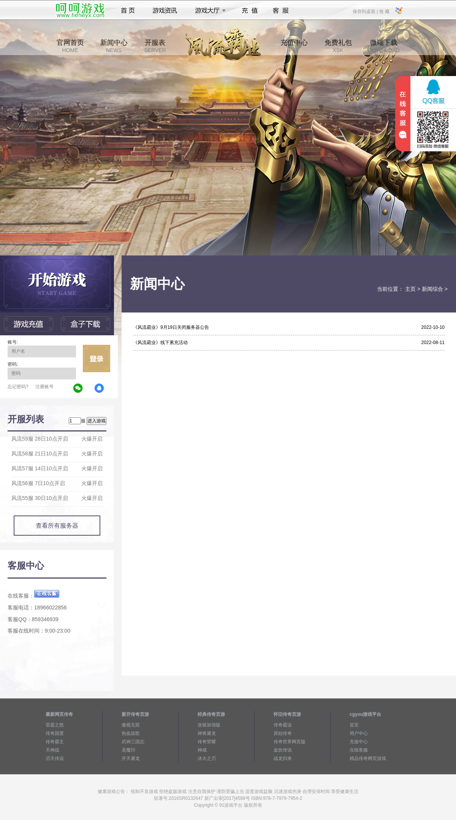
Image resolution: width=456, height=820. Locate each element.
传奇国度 (55, 733)
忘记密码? (18, 386)
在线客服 (359, 750)
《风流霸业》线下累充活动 (160, 342)
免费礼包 (338, 46)
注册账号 (44, 386)
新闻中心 (114, 46)
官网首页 (70, 46)
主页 (410, 289)
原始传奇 (283, 733)
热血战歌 (131, 733)
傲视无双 (131, 725)
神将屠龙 (207, 733)
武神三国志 (133, 741)
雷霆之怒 (55, 725)
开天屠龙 (131, 758)
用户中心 (359, 733)
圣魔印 (128, 750)
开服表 (155, 46)
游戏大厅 (208, 10)
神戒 (202, 750)
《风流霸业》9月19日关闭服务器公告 (171, 327)
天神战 (52, 750)
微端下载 (383, 46)
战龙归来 (283, 758)
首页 (128, 10)
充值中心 (294, 46)
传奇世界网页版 (290, 741)
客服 (281, 10)
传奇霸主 (55, 741)
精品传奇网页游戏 (368, 758)
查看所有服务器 (57, 525)
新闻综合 (432, 289)
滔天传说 (55, 758)
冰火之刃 (207, 758)
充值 (249, 10)
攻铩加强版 (209, 725)
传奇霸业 (283, 725)
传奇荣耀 (207, 741)
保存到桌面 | (365, 11)
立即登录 (96, 358)
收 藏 (384, 11)
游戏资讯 (165, 10)
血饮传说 (283, 750)
